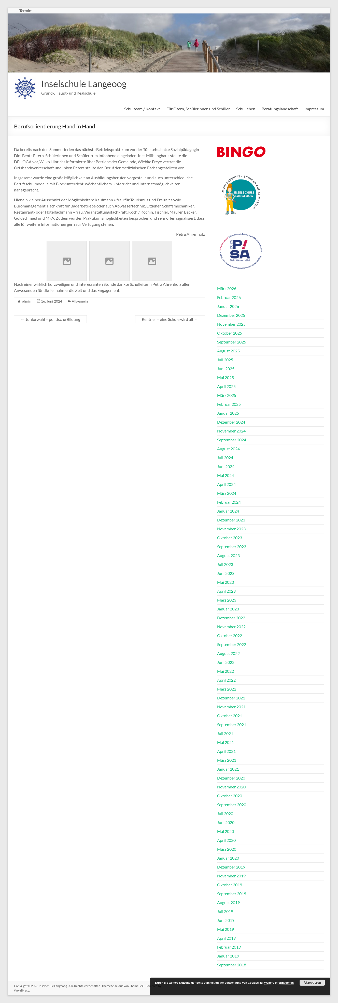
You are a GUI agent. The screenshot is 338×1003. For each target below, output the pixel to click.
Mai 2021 (225, 742)
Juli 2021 (225, 733)
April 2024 (226, 484)
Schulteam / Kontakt (142, 108)
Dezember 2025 (231, 315)
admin (26, 301)
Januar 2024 (228, 510)
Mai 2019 (225, 929)
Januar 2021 (228, 769)
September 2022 (231, 644)
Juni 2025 (225, 368)
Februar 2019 (229, 947)
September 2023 (231, 546)
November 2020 (231, 786)
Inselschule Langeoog (83, 83)
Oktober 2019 (229, 884)
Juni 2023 (225, 573)
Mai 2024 (225, 475)
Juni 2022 (225, 662)
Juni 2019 (225, 920)
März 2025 (226, 395)
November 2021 (231, 706)
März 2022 (226, 688)
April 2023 (226, 591)
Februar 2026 (229, 297)
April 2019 (226, 938)
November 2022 (231, 626)
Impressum (314, 108)
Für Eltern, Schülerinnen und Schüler (198, 108)
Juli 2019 (225, 911)
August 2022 (228, 653)
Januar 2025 (228, 413)
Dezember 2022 (231, 617)
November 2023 (231, 528)
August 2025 (228, 350)
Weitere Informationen (279, 982)
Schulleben (245, 108)
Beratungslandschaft (280, 108)
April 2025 (226, 386)
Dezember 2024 (231, 422)
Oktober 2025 (229, 333)
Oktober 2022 (229, 635)
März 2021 (226, 760)
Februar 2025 (229, 404)
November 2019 (231, 875)
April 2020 (226, 840)
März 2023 (226, 599)
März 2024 (226, 493)
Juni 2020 (225, 822)
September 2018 (231, 964)
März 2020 (226, 849)
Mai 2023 (225, 582)
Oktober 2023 (229, 537)
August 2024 (228, 448)
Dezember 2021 (231, 697)
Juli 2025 (225, 359)
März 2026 (226, 288)
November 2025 (231, 324)
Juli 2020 (225, 813)
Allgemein (80, 301)
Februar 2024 (229, 502)
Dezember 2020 (231, 777)
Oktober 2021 (229, 715)
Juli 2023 (225, 564)
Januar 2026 (228, 306)
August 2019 (228, 902)
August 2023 (228, 555)
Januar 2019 (228, 955)
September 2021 (231, 724)
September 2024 (231, 439)
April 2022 (226, 680)
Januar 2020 (228, 858)
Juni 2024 (225, 466)
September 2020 (231, 804)
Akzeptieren (312, 982)
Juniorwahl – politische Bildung (50, 319)
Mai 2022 (225, 671)
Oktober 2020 (229, 795)
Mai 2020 (225, 831)
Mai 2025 (225, 377)
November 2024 (231, 430)
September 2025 (231, 341)
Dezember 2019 (231, 866)
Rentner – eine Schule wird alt (170, 319)
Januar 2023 (228, 608)
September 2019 (231, 893)
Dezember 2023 (231, 519)
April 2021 (226, 751)
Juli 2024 (225, 457)
